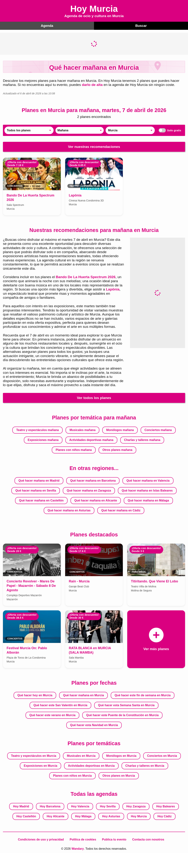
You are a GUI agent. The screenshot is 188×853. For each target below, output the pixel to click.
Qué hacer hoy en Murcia (34, 694)
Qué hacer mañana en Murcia (83, 694)
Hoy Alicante (55, 815)
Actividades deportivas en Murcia (91, 765)
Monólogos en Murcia (121, 755)
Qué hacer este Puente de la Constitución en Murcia (122, 714)
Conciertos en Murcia (162, 755)
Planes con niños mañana (74, 449)
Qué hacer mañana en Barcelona (93, 480)
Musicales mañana (82, 429)
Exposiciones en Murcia (40, 765)
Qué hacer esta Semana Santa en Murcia (126, 704)
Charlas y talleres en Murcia (144, 765)
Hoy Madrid (21, 806)
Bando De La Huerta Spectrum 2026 (85, 277)
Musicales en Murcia (81, 755)
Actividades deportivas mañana (91, 439)
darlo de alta (92, 84)
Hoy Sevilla (107, 806)
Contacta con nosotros (148, 839)
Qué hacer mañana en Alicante (95, 500)
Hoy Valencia (80, 806)
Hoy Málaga (83, 815)
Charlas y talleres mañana (142, 439)
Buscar (141, 25)
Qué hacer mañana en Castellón (41, 500)
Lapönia (113, 289)
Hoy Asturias (111, 815)
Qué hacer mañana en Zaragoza (89, 490)
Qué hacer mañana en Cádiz (120, 510)
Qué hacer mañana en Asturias (69, 510)
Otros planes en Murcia (118, 775)
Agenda (47, 25)
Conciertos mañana (158, 429)
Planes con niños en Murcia (72, 775)
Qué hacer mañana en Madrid (39, 480)
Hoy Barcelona (50, 806)
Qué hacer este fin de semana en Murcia (143, 694)
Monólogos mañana (120, 429)
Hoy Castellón (26, 815)
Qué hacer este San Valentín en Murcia (60, 704)
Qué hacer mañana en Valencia (148, 480)
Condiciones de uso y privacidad (41, 839)
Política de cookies (83, 839)
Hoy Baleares (165, 806)
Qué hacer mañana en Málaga (148, 500)
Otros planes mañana (117, 449)
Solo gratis (169, 130)
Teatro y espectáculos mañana (37, 429)
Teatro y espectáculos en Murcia (33, 755)
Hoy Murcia (139, 815)
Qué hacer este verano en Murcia (52, 714)
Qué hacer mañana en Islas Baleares (147, 490)
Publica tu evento (114, 839)
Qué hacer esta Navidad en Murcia (94, 724)
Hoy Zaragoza (136, 806)
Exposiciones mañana (43, 439)
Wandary (77, 848)
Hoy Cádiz (164, 815)
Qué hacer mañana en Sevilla (35, 490)
